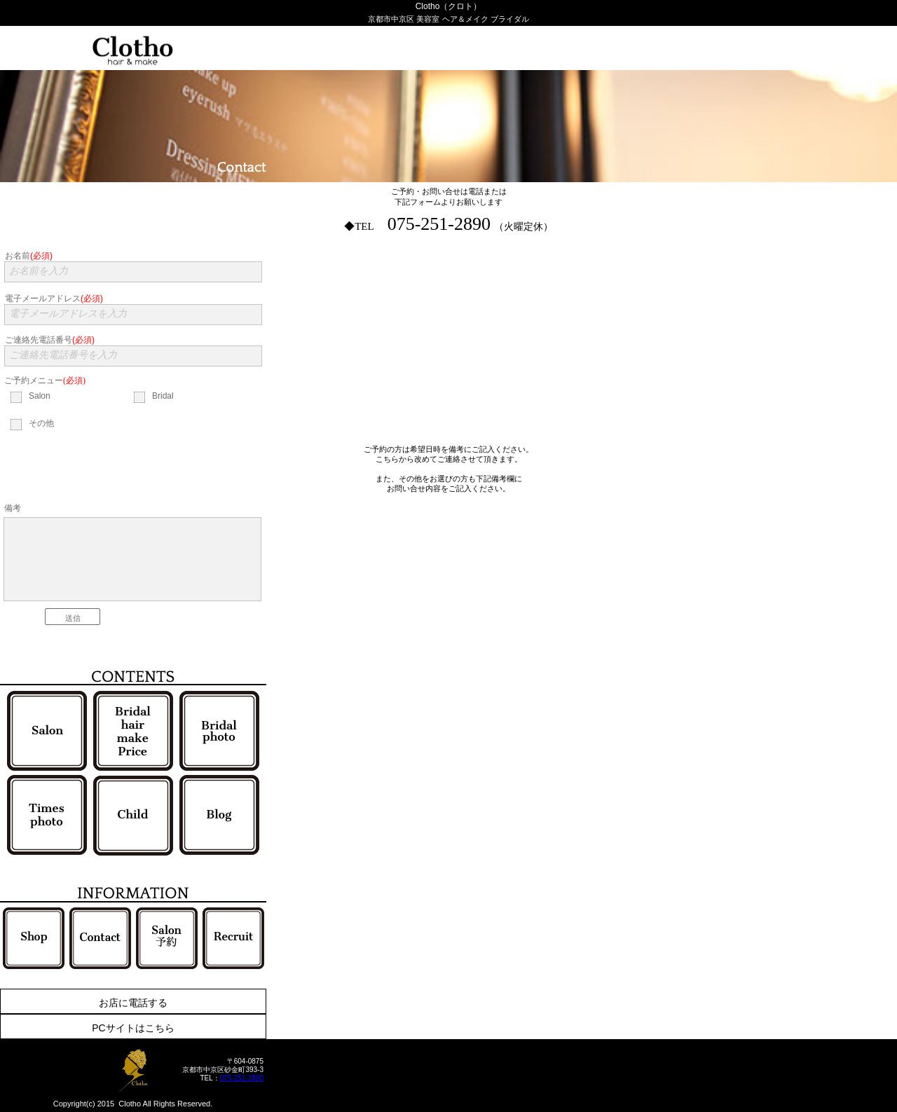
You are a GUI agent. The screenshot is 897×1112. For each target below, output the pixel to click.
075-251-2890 (241, 1078)
